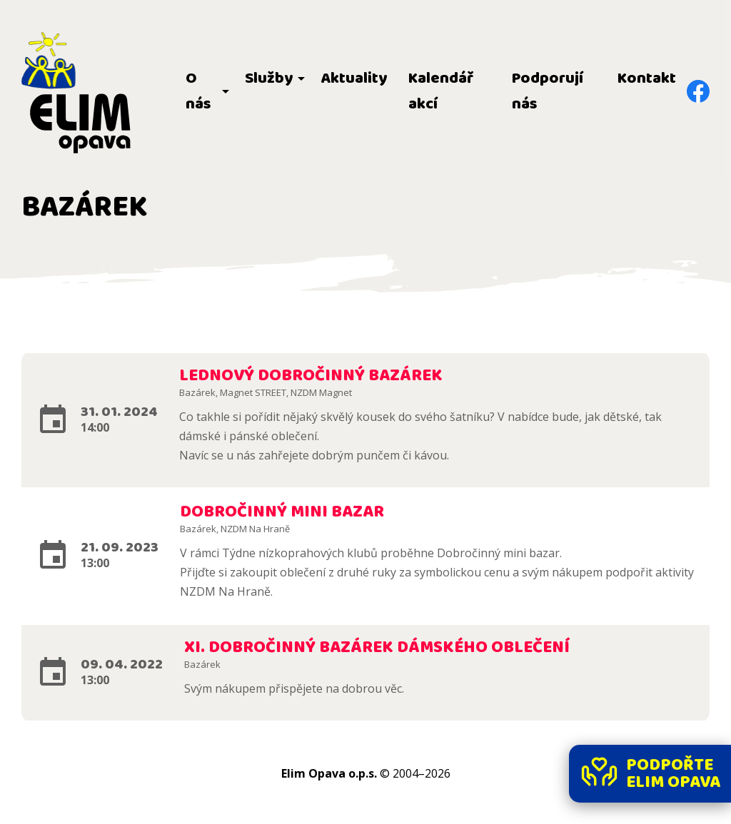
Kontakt (646, 78)
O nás (198, 91)
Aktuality (354, 78)
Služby (269, 78)
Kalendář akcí (440, 91)
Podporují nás (547, 91)
